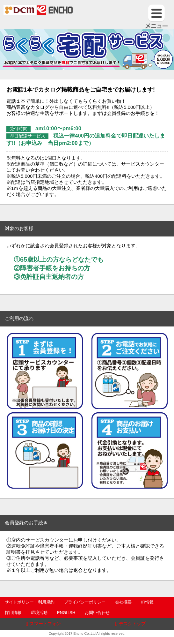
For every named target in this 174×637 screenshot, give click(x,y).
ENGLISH (66, 612)
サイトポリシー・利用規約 (29, 602)
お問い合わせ (97, 612)
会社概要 (123, 602)
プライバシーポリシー (84, 602)
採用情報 (13, 612)
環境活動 (39, 612)
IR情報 (147, 602)
